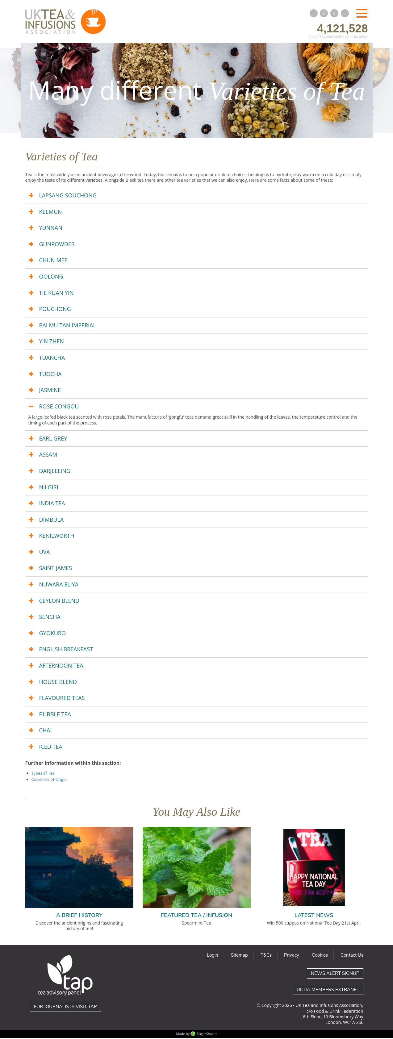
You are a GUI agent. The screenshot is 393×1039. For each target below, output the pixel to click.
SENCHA (50, 618)
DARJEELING (54, 471)
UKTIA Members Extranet (328, 991)
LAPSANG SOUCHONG (68, 196)
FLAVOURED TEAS (62, 699)
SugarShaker (207, 1034)
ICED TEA (50, 747)
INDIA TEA (52, 504)
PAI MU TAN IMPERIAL (67, 326)
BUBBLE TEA (55, 715)
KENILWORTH (56, 536)
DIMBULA (51, 520)
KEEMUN (50, 212)
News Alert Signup (335, 974)
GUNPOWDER (57, 245)
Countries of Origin (49, 780)
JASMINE (50, 391)
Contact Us (352, 956)
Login (212, 956)
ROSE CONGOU (59, 407)
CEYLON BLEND (59, 601)
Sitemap (239, 956)
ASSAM (48, 455)
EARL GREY (53, 439)
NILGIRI (48, 488)
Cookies (320, 956)
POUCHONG (55, 310)
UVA (44, 553)
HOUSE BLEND (58, 682)
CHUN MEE (53, 261)
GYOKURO (52, 634)
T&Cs (266, 956)
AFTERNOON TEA (61, 666)
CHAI (45, 731)
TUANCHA (52, 358)
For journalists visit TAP (65, 1008)
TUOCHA (50, 375)
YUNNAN (50, 229)
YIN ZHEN (51, 342)
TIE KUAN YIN (56, 293)
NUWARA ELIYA (59, 585)
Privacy (291, 956)
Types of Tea (43, 774)
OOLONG (51, 277)
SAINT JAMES (55, 569)
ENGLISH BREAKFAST (66, 650)
